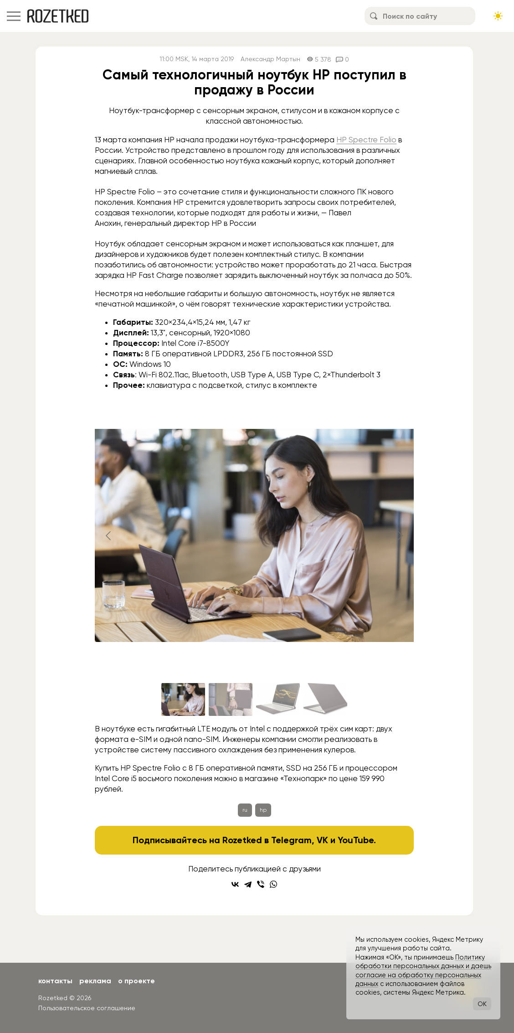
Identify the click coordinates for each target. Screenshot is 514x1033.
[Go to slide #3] (278, 699)
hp (263, 810)
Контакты (55, 980)
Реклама (95, 980)
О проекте (136, 980)
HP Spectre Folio (366, 139)
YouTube (356, 840)
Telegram (291, 840)
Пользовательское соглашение (86, 1008)
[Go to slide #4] (325, 699)
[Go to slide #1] (183, 699)
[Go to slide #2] (230, 699)
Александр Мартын (270, 59)
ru (244, 810)
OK (482, 1003)
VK (322, 840)
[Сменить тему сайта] (498, 16)
